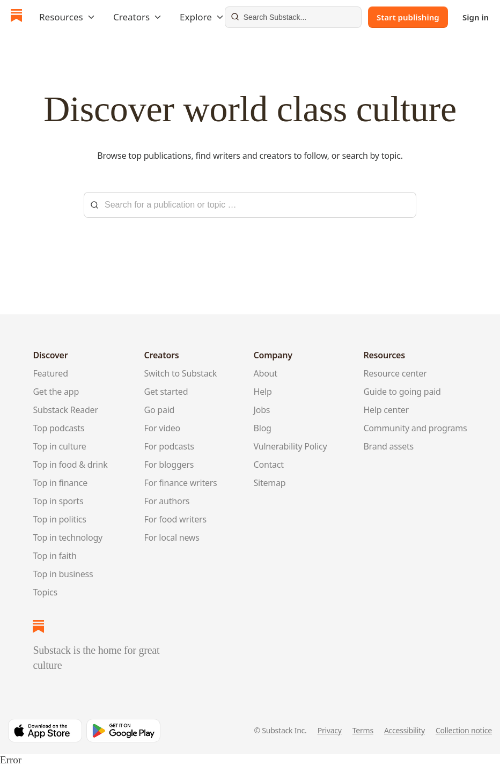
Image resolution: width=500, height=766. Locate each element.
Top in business (63, 574)
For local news (172, 537)
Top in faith (54, 556)
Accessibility (404, 730)
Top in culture (59, 446)
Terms (362, 730)
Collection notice (464, 730)
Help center (386, 410)
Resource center (395, 373)
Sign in (475, 17)
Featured (50, 373)
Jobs (262, 410)
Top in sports (58, 501)
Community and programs (415, 428)
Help (263, 391)
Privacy (330, 730)
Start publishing (408, 17)
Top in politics (59, 519)
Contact (269, 464)
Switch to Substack (180, 373)
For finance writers (180, 483)
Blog (262, 428)
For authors (167, 501)
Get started (166, 391)
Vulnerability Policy (290, 446)
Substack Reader (65, 410)
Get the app (56, 391)
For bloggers (169, 464)
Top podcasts (58, 428)
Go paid (159, 410)
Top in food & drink (70, 464)
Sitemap (270, 483)
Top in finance (60, 483)
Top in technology (67, 537)
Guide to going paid (401, 391)
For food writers (175, 519)
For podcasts (169, 446)
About (265, 373)
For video (162, 428)
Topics (45, 592)
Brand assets (388, 446)
